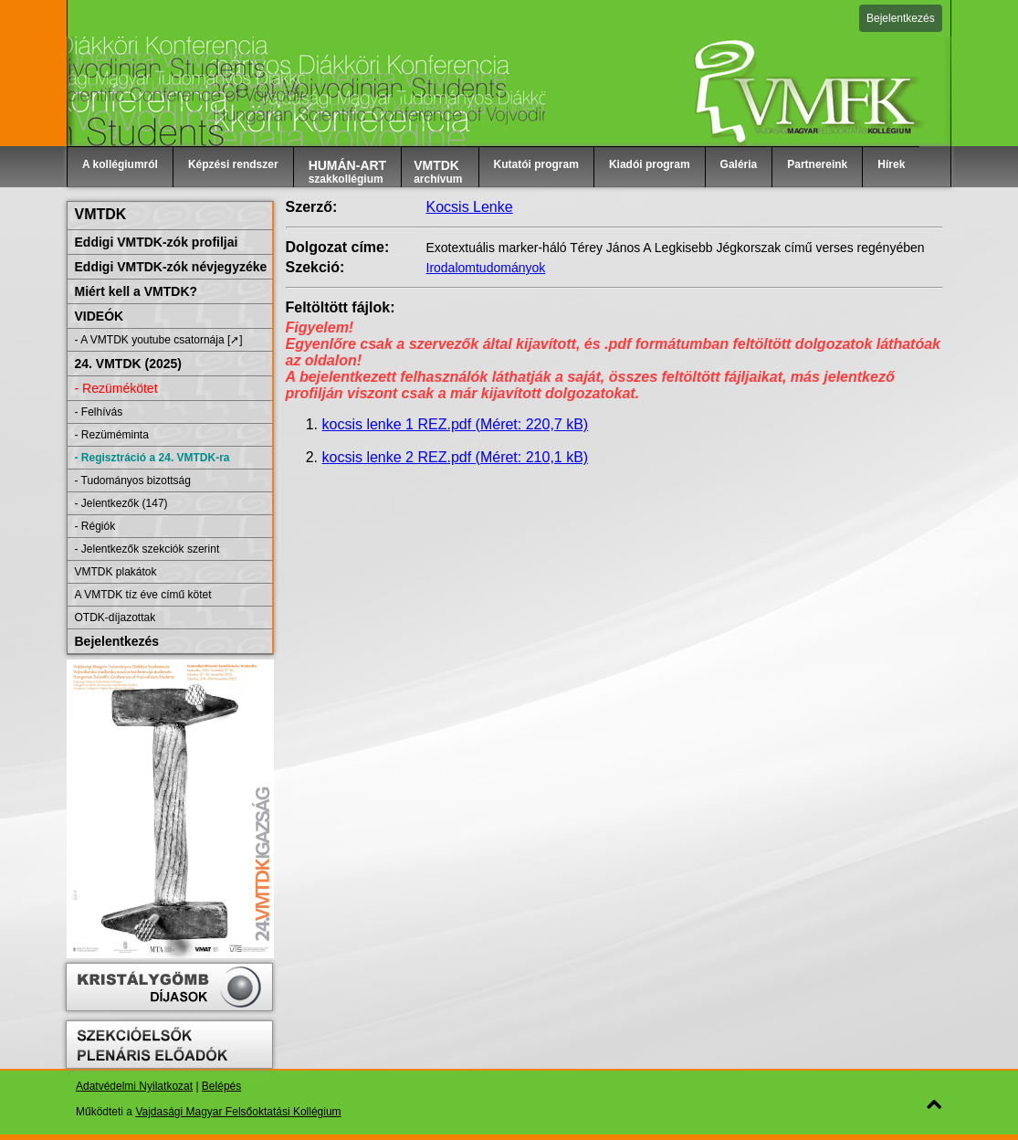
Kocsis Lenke (469, 207)
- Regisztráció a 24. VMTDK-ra (152, 457)
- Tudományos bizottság (133, 480)
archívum (438, 171)
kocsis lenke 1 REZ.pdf (455, 424)
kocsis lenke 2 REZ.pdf (455, 457)
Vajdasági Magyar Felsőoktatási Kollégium (238, 1111)
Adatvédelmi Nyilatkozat (134, 1086)
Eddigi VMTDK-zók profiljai (156, 242)
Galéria (739, 164)
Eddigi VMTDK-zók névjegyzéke (171, 266)
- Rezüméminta (112, 434)
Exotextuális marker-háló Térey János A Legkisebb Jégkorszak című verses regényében (675, 247)
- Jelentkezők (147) (121, 503)
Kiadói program (649, 164)
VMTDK (101, 214)
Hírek (891, 164)
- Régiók (95, 526)
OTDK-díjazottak (115, 617)
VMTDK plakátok (116, 571)
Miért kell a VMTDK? (136, 291)
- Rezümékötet (116, 388)
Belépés (221, 1086)
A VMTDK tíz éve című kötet (143, 594)
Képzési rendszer (233, 164)
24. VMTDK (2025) (128, 363)
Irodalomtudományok (486, 267)
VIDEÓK (99, 316)
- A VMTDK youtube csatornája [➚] (159, 339)
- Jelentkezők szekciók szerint (147, 549)
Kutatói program (536, 164)
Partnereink (817, 164)
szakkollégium (348, 171)
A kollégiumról (120, 164)
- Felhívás (99, 412)
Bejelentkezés (900, 18)
